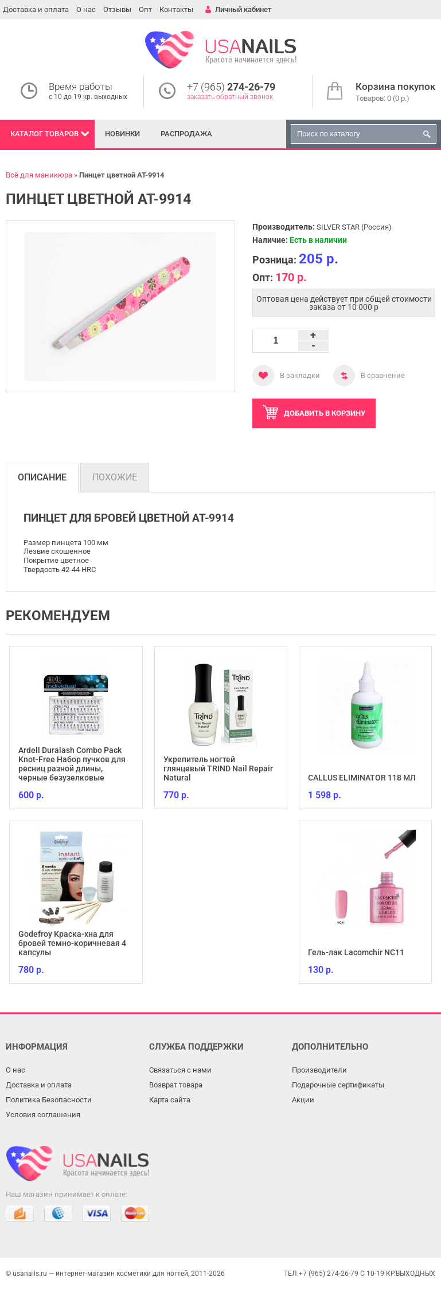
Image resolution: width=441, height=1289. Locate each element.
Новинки (122, 133)
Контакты (176, 9)
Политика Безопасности (49, 1099)
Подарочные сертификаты (338, 1085)
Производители (319, 1070)
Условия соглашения (43, 1114)
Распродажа (186, 133)
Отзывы (117, 9)
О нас (86, 9)
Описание (42, 477)
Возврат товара (175, 1085)
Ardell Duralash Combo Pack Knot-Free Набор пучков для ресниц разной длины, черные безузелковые (72, 764)
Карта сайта (169, 1099)
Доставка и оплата (36, 9)
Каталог (44, 133)
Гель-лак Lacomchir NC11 (356, 952)
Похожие (114, 477)
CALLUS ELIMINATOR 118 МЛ (362, 777)
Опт (145, 9)
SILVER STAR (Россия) (354, 227)
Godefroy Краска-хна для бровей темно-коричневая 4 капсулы (72, 943)
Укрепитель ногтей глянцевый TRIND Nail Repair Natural (218, 768)
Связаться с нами (180, 1070)
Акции (303, 1099)
